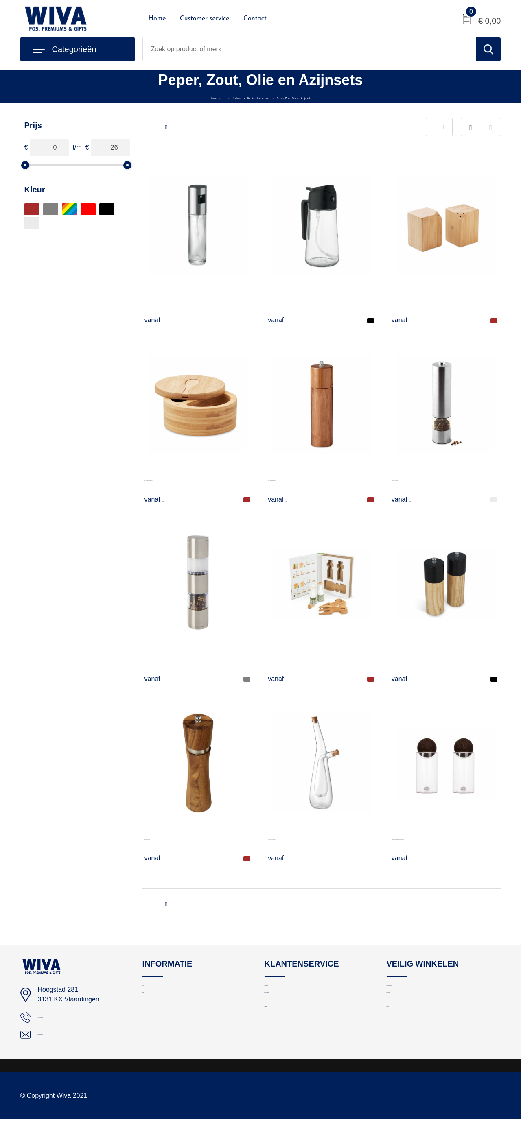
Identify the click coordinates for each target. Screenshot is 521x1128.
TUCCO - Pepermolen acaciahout (316, 478)
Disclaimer (401, 1043)
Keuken (204, 97)
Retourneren (281, 1025)
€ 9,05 (287, 499)
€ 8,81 (411, 499)
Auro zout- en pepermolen (182, 658)
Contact (255, 18)
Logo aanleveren (287, 990)
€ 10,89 (413, 678)
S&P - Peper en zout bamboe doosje (197, 478)
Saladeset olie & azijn (299, 658)
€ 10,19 (165, 678)
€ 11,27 (165, 858)
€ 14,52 (413, 858)
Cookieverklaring (409, 1025)
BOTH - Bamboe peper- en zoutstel (443, 299)
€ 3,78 (411, 320)
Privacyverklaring (410, 1008)
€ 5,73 (287, 678)
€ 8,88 (287, 858)
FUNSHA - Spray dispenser (184, 299)
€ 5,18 (163, 499)
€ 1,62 (163, 320)
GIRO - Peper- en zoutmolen (433, 478)
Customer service (205, 18)
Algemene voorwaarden (419, 990)
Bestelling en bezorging (296, 1008)
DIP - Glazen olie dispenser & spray (319, 299)
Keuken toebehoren (249, 97)
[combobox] (309, 49)
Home (157, 18)
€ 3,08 (287, 320)
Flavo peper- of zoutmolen (182, 837)
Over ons (154, 990)
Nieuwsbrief (280, 1043)
